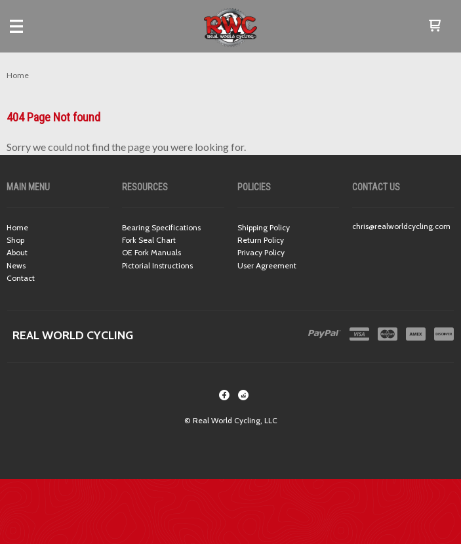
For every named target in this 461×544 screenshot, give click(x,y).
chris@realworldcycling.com (401, 226)
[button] (435, 26)
